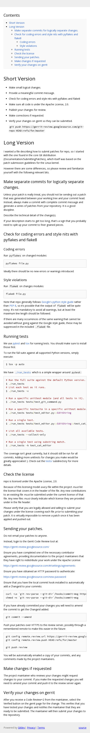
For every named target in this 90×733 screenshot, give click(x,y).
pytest (16, 343)
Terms (41, 727)
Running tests (22, 49)
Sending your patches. (27, 57)
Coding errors (27, 42)
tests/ (49, 461)
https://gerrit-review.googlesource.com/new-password (35, 576)
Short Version (17, 22)
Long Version (16, 26)
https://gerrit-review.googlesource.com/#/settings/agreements (39, 565)
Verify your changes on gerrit (30, 64)
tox (27, 343)
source (82, 727)
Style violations (28, 45)
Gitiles (21, 727)
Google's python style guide (57, 302)
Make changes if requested (30, 61)
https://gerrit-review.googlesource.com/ (26, 547)
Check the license (24, 53)
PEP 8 (12, 305)
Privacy (31, 727)
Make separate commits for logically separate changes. (46, 30)
